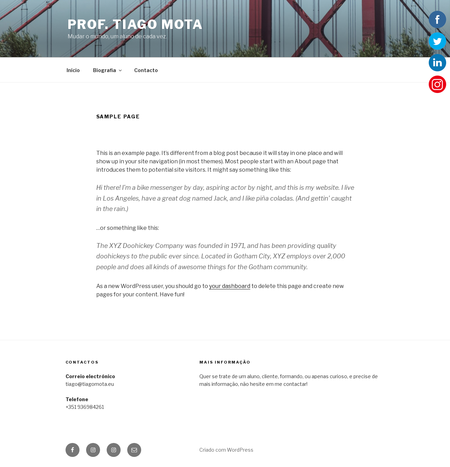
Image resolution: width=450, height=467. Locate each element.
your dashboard (229, 286)
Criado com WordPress (226, 450)
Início (73, 70)
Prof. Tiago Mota (135, 24)
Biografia (108, 70)
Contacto (146, 70)
